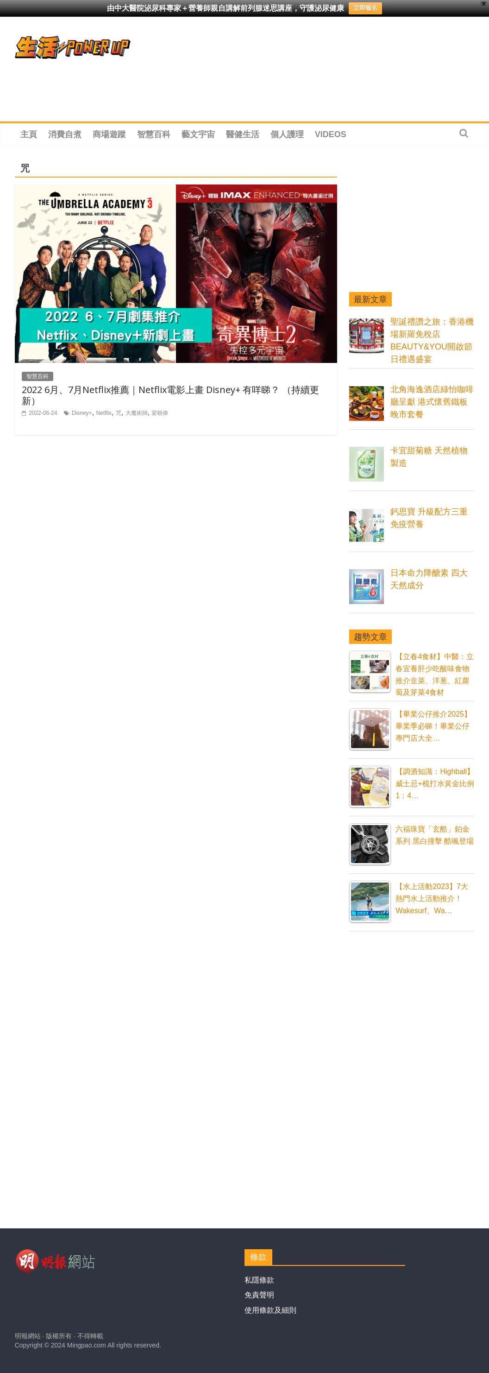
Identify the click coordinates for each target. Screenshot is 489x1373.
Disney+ (82, 413)
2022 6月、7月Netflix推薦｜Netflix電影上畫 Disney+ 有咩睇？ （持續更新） (170, 395)
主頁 (28, 134)
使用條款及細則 (270, 1310)
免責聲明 (259, 1295)
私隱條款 (259, 1280)
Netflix (103, 413)
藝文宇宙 (198, 134)
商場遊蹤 (109, 134)
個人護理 (287, 134)
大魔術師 (136, 413)
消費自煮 (65, 134)
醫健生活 (242, 134)
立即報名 (365, 8)
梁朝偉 (159, 413)
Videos (330, 134)
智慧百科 (153, 134)
